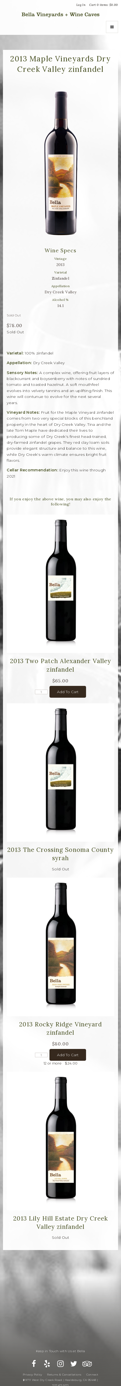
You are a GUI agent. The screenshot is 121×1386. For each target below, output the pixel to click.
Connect (92, 1374)
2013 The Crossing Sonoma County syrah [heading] (60, 854)
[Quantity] (41, 692)
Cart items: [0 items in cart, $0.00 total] (103, 5)
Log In (81, 5)
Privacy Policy (32, 1374)
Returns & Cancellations (64, 1374)
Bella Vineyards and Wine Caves (60, 14)
